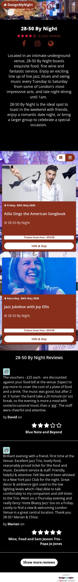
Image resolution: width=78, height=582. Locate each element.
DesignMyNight (18, 4)
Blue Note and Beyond (43, 432)
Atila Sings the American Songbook (34, 213)
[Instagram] (37, 44)
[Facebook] (24, 44)
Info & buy (39, 246)
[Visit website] (51, 44)
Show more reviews (39, 562)
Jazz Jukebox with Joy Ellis (26, 306)
